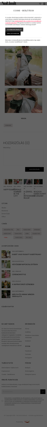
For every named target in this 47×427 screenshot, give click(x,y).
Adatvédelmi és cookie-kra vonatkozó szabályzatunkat (23, 22)
